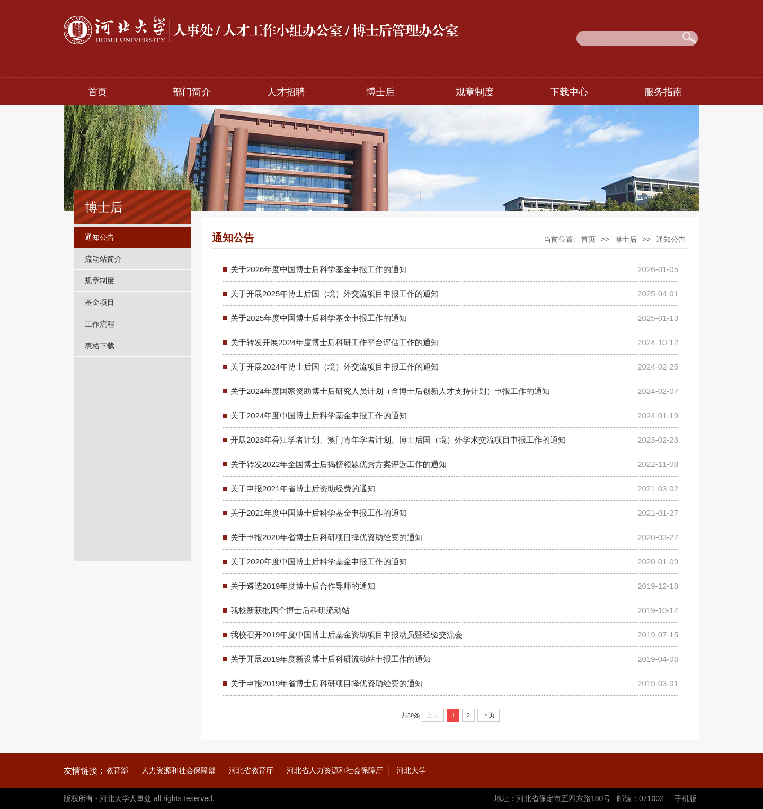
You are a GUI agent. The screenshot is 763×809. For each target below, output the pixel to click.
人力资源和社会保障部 (178, 770)
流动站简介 (103, 259)
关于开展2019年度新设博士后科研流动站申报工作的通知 (330, 658)
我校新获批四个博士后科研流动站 (290, 610)
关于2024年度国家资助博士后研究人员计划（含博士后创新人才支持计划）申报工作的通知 (390, 390)
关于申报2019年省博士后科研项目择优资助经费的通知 (326, 683)
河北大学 (411, 770)
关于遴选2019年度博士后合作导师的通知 (302, 585)
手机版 (686, 798)
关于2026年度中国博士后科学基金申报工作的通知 (318, 269)
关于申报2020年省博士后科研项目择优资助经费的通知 (326, 537)
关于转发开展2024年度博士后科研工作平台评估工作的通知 (334, 342)
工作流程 (99, 324)
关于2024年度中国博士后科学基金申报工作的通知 (318, 415)
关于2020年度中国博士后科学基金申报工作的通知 (318, 561)
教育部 (117, 770)
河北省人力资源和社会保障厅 (335, 770)
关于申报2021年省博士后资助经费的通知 (302, 488)
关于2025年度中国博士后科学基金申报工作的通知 (318, 317)
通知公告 (99, 237)
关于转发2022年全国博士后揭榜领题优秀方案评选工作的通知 (338, 464)
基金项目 (99, 302)
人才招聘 (286, 92)
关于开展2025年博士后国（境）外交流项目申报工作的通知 (334, 293)
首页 (97, 92)
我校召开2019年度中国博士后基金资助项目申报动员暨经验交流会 (346, 634)
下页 (488, 715)
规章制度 (475, 92)
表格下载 (99, 345)
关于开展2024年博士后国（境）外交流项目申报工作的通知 (334, 366)
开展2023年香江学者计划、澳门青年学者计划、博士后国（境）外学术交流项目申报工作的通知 (398, 439)
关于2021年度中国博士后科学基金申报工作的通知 (318, 512)
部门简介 (192, 92)
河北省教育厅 (251, 770)
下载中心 (569, 92)
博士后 (380, 92)
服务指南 (663, 92)
